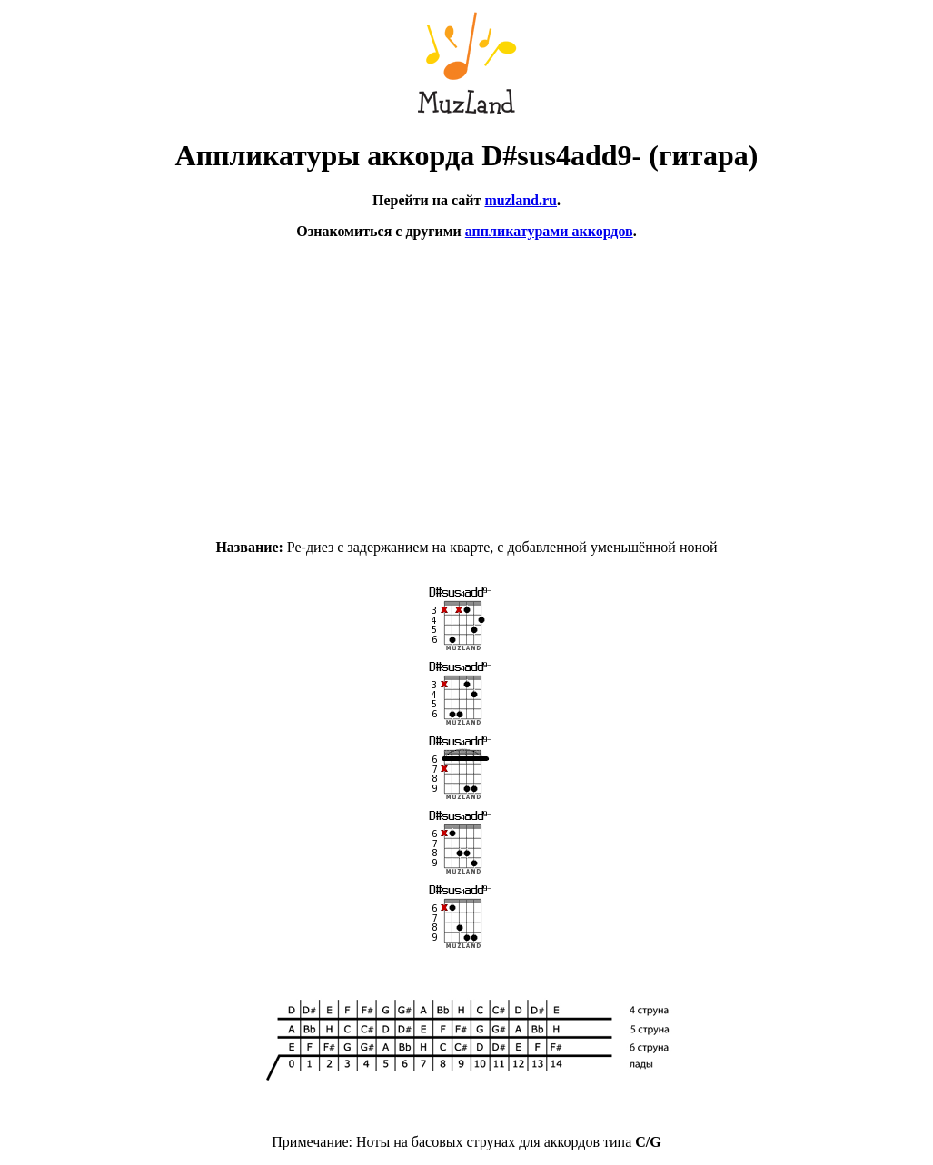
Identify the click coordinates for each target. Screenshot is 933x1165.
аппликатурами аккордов (549, 231)
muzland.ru (520, 200)
